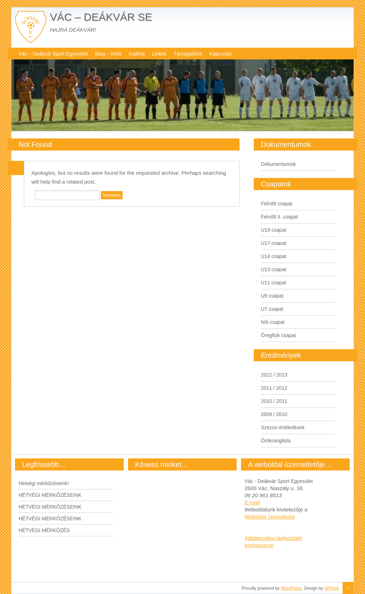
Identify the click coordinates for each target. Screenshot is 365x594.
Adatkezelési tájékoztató (273, 538)
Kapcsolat (220, 54)
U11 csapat (273, 282)
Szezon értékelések (282, 427)
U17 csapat (273, 243)
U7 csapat (272, 309)
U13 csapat (273, 269)
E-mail (252, 502)
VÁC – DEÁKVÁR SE (101, 17)
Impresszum (259, 545)
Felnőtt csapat (276, 203)
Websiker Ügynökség (270, 517)
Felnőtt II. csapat (279, 217)
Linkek (159, 54)
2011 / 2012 (274, 388)
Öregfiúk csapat (278, 335)
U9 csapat (272, 296)
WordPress (291, 588)
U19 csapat (273, 230)
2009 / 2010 (274, 414)
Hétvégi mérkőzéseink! (44, 483)
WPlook (331, 588)
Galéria (137, 54)
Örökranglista (276, 440)
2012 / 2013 (274, 375)
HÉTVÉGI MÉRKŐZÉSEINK (50, 495)
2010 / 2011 (274, 401)
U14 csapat (273, 256)
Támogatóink (188, 54)
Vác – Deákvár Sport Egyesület (53, 54)
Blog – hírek (108, 54)
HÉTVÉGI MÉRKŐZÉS (44, 530)
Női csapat (272, 322)
